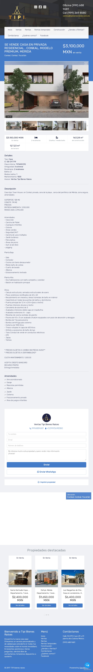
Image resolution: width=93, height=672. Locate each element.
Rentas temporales (42, 30)
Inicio (10, 30)
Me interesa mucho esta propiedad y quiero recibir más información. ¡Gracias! (46, 454)
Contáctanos (13, 35)
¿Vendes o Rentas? (76, 30)
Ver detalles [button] (20, 605)
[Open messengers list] (87, 665)
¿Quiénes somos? (29, 35)
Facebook (44, 35)
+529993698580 (55, 428)
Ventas (18, 30)
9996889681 (38, 428)
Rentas (28, 30)
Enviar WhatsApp (46, 472)
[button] (6, 584)
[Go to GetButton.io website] (87, 669)
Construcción (59, 30)
